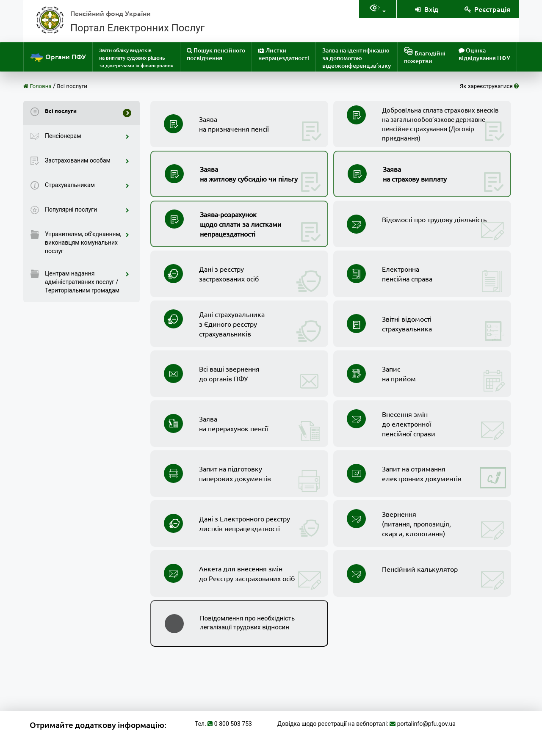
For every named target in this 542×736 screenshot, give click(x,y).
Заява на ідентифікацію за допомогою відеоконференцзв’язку (356, 57)
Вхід (426, 9)
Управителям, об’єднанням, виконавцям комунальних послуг (87, 242)
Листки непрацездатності (283, 54)
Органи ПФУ (58, 57)
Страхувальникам (87, 185)
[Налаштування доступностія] (377, 9)
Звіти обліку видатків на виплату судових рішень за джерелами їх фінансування (136, 58)
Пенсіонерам (87, 135)
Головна (37, 86)
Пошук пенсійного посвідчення (216, 54)
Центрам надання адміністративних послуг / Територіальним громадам (87, 282)
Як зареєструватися (489, 86)
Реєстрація (487, 9)
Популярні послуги (87, 209)
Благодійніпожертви (424, 56)
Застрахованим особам (87, 160)
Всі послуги (72, 86)
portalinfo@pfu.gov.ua (426, 723)
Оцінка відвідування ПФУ (484, 54)
